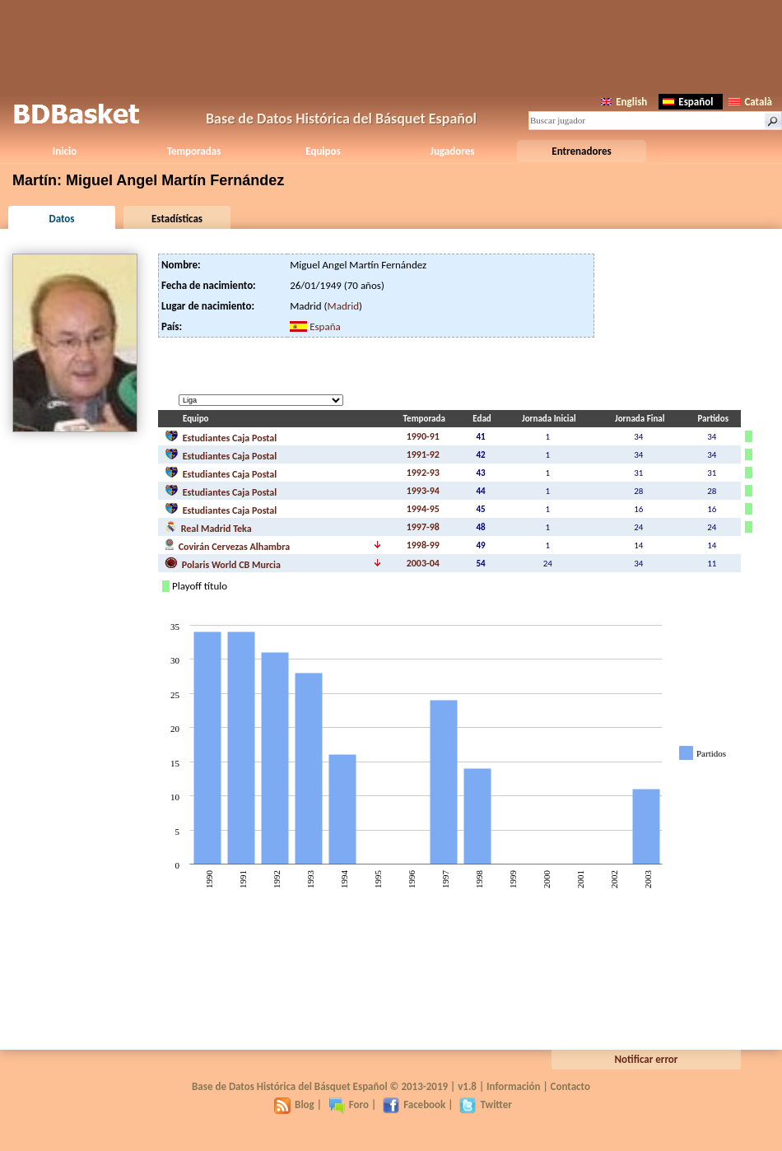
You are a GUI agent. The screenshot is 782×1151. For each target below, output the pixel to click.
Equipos (322, 151)
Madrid (344, 306)
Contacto (570, 1086)
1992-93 (423, 473)
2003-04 (423, 563)
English (624, 102)
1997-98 (423, 527)
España (325, 326)
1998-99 (423, 545)
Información (513, 1086)
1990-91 (423, 436)
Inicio (65, 151)
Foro (348, 1104)
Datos (61, 218)
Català (750, 102)
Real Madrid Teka (208, 527)
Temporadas (194, 151)
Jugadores (453, 151)
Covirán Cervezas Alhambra (227, 545)
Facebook (414, 1104)
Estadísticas (176, 218)
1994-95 (423, 509)
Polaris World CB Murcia (223, 563)
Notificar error (646, 1059)
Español (688, 102)
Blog (294, 1104)
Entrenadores (581, 151)
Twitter (485, 1104)
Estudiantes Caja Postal (221, 436)
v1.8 (467, 1086)
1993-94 (423, 491)
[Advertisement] (391, 45)
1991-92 (423, 454)
